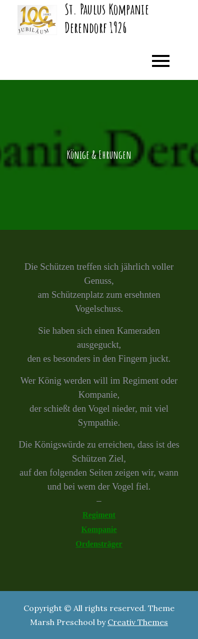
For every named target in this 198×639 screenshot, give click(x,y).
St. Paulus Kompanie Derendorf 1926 (106, 18)
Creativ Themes (138, 622)
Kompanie (98, 529)
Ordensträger (99, 544)
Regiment (99, 515)
